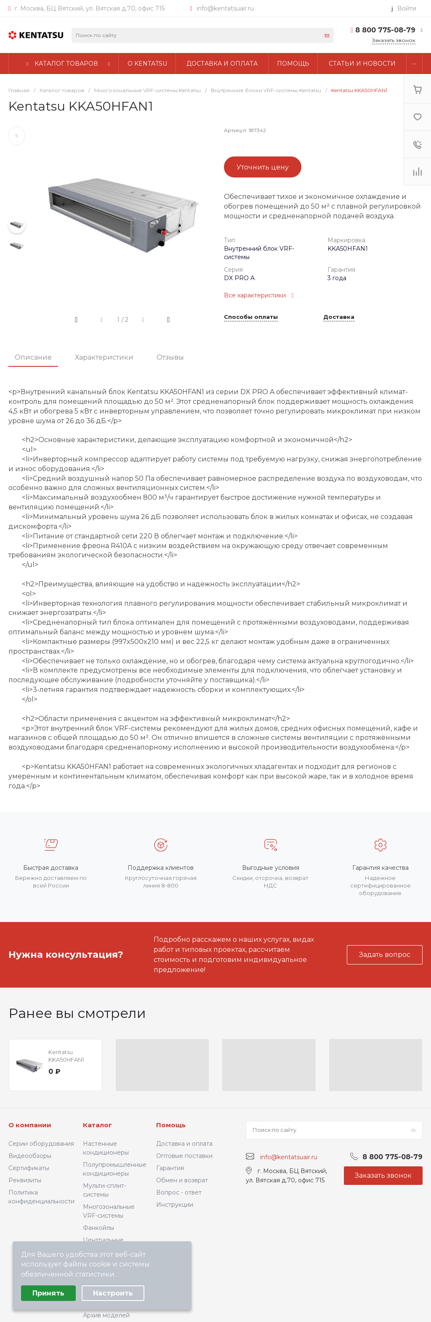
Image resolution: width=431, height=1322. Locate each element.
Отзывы (170, 357)
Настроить (113, 1293)
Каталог (97, 1125)
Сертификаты (28, 1168)
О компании (29, 1125)
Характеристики (104, 357)
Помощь (171, 1125)
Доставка (338, 317)
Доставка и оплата (184, 1143)
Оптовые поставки (184, 1156)
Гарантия (170, 1168)
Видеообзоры (29, 1156)
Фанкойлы (98, 1228)
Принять (48, 1293)
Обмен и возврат (182, 1180)
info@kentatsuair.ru (225, 8)
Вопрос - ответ (179, 1192)
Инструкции (174, 1204)
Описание (33, 357)
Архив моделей (106, 1315)
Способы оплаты (251, 317)
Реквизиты (24, 1180)
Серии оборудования (41, 1143)
